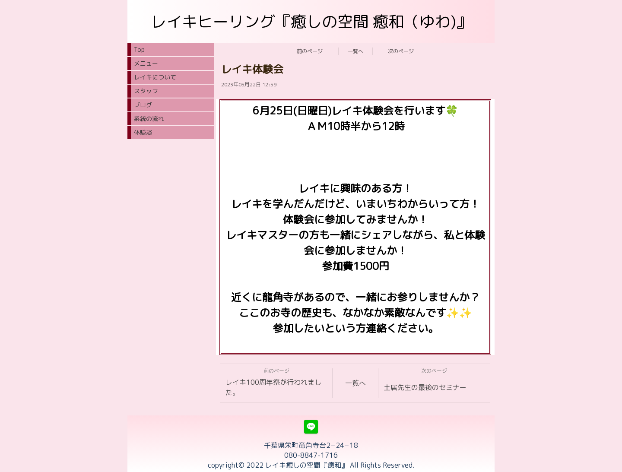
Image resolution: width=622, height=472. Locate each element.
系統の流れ (149, 118)
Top (139, 49)
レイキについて (155, 77)
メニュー (146, 63)
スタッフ (146, 91)
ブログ (143, 105)
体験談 (143, 132)
